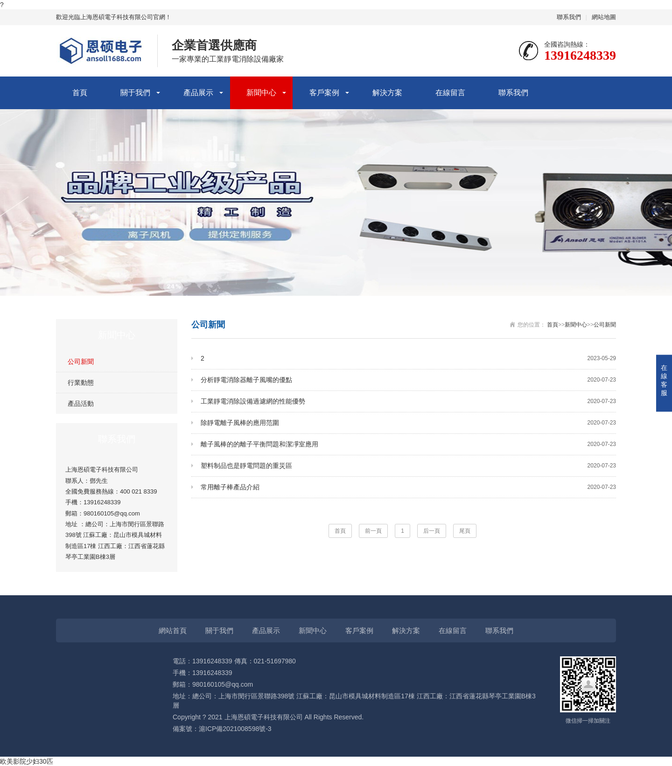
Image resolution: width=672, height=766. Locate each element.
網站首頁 (173, 630)
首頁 (79, 93)
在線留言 (450, 93)
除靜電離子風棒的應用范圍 (408, 422)
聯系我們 (569, 17)
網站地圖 (604, 17)
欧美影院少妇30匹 (26, 761)
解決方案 (387, 93)
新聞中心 (261, 93)
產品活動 (81, 403)
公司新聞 (81, 361)
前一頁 (373, 531)
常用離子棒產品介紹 (408, 487)
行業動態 (81, 382)
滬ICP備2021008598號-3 (235, 728)
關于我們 (135, 93)
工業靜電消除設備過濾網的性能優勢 (408, 401)
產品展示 (198, 93)
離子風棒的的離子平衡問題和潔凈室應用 (408, 444)
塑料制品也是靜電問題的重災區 (408, 465)
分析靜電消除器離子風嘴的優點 (408, 379)
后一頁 (431, 531)
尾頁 (464, 531)
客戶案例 (324, 93)
